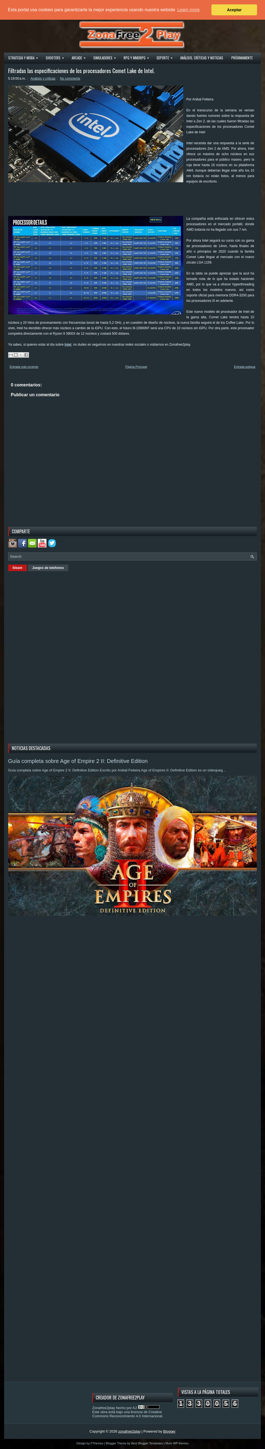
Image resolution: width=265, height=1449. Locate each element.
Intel (68, 344)
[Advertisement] (107, 202)
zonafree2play (129, 1431)
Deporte (166, 56)
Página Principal (136, 366)
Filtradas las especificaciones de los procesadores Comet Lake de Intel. (81, 70)
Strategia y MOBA (25, 56)
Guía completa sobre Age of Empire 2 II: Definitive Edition (78, 761)
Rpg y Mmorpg (138, 56)
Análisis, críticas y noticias (201, 57)
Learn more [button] (188, 9)
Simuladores (106, 56)
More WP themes (177, 1443)
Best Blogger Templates (147, 1443)
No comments (70, 78)
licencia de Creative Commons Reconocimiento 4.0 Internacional (127, 1414)
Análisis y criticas (42, 78)
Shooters (57, 56)
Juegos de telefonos (48, 568)
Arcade (80, 56)
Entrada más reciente (24, 366)
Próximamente (242, 57)
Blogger (169, 1431)
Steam (17, 568)
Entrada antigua (244, 366)
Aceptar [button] (234, 10)
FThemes (97, 1443)
